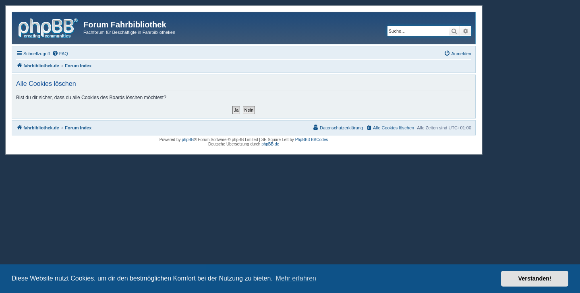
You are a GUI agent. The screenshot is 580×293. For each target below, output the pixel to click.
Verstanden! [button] (534, 278)
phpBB (188, 139)
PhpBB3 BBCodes (311, 139)
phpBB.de (270, 144)
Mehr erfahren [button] (296, 278)
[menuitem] (60, 53)
